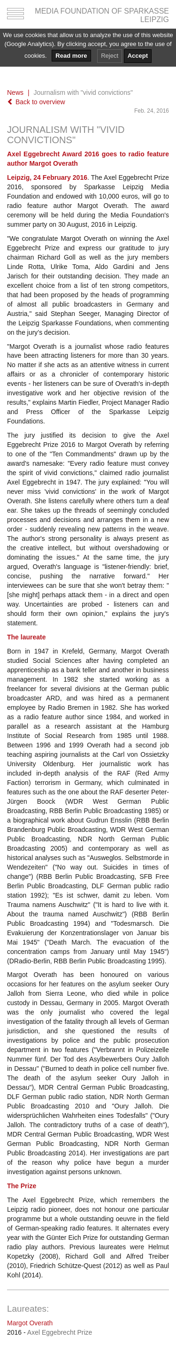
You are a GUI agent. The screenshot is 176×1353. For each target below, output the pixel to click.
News (15, 92)
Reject (109, 55)
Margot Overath (30, 1323)
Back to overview (36, 102)
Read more (71, 55)
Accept (138, 55)
